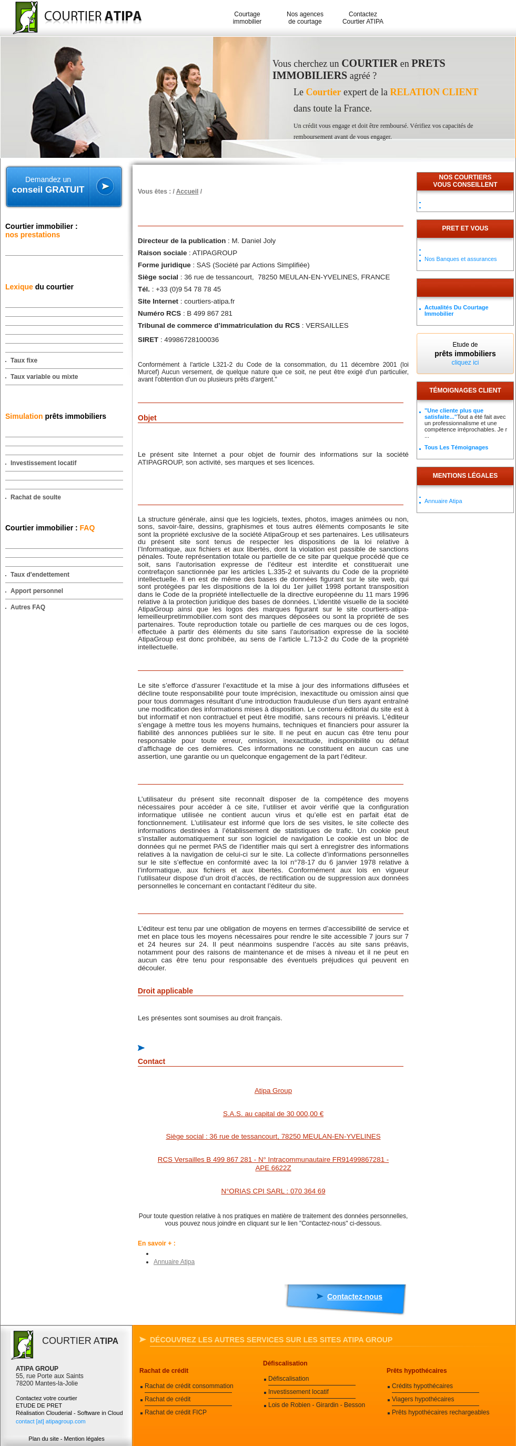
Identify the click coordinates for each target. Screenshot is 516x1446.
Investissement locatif (43, 463)
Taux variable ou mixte (44, 376)
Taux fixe (24, 360)
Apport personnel (37, 591)
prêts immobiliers (55, 416)
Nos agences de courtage (305, 18)
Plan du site (43, 1438)
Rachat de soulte (36, 497)
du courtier (39, 287)
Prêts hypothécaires (417, 1370)
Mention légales (84, 1438)
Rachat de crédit (163, 1370)
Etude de (465, 353)
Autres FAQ (28, 607)
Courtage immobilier (247, 18)
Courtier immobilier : (41, 230)
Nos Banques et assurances (460, 259)
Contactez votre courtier (46, 1398)
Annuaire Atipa (174, 1262)
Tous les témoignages (456, 447)
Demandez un (48, 185)
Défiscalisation (285, 1363)
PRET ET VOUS (465, 228)
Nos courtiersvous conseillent (465, 181)
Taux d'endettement (40, 574)
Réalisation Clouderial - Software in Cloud (69, 1413)
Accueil (187, 191)
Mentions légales (465, 475)
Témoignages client (465, 390)
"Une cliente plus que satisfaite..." (453, 413)
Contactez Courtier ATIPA (362, 18)
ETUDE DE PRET (39, 1405)
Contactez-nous (354, 1296)
